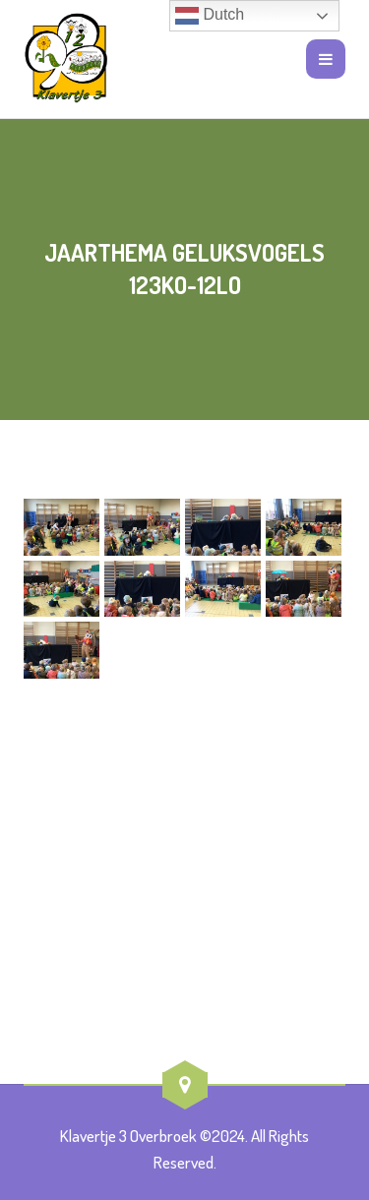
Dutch (209, 16)
